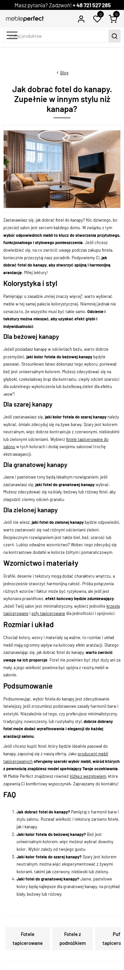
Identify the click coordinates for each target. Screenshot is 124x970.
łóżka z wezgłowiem (88, 776)
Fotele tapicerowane (28, 938)
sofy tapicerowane (48, 613)
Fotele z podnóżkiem (73, 938)
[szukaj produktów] (56, 36)
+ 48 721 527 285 (92, 5)
